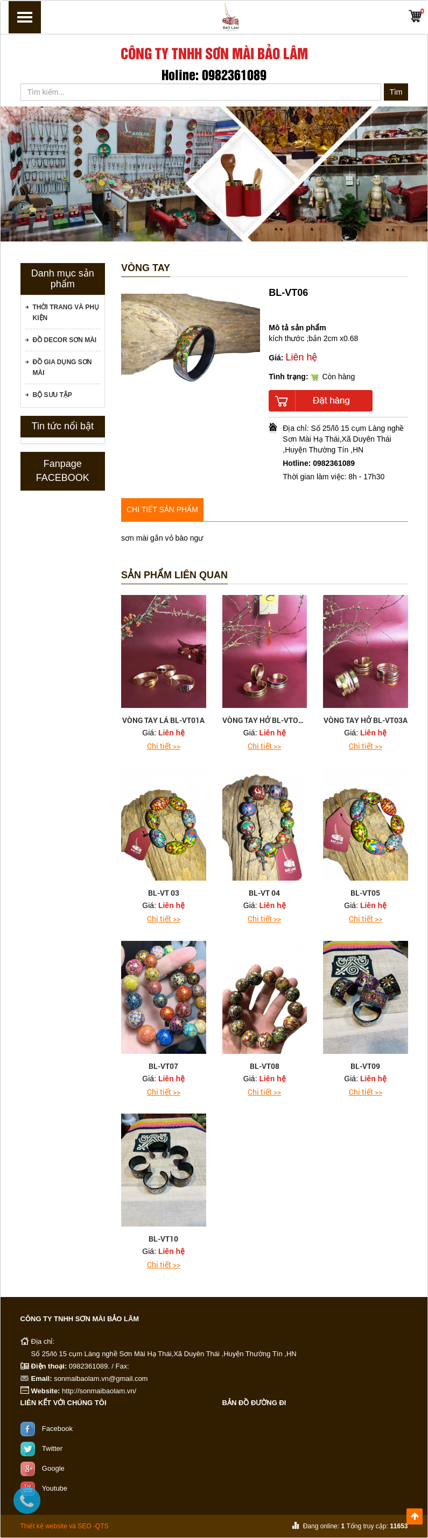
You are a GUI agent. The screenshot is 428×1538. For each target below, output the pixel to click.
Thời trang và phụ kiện (66, 312)
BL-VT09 (365, 1066)
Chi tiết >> (163, 746)
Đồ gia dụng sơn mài (62, 367)
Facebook (57, 1428)
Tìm (395, 92)
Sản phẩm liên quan (174, 575)
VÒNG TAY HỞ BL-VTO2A (264, 720)
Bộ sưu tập (52, 395)
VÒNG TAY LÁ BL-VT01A (163, 720)
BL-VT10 (163, 1239)
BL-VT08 (264, 1066)
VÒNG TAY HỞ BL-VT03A (366, 720)
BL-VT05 (365, 893)
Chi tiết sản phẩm (162, 509)
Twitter (52, 1448)
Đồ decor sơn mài (65, 340)
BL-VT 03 (163, 893)
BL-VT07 (163, 1066)
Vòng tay (145, 268)
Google (53, 1468)
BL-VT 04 (264, 893)
